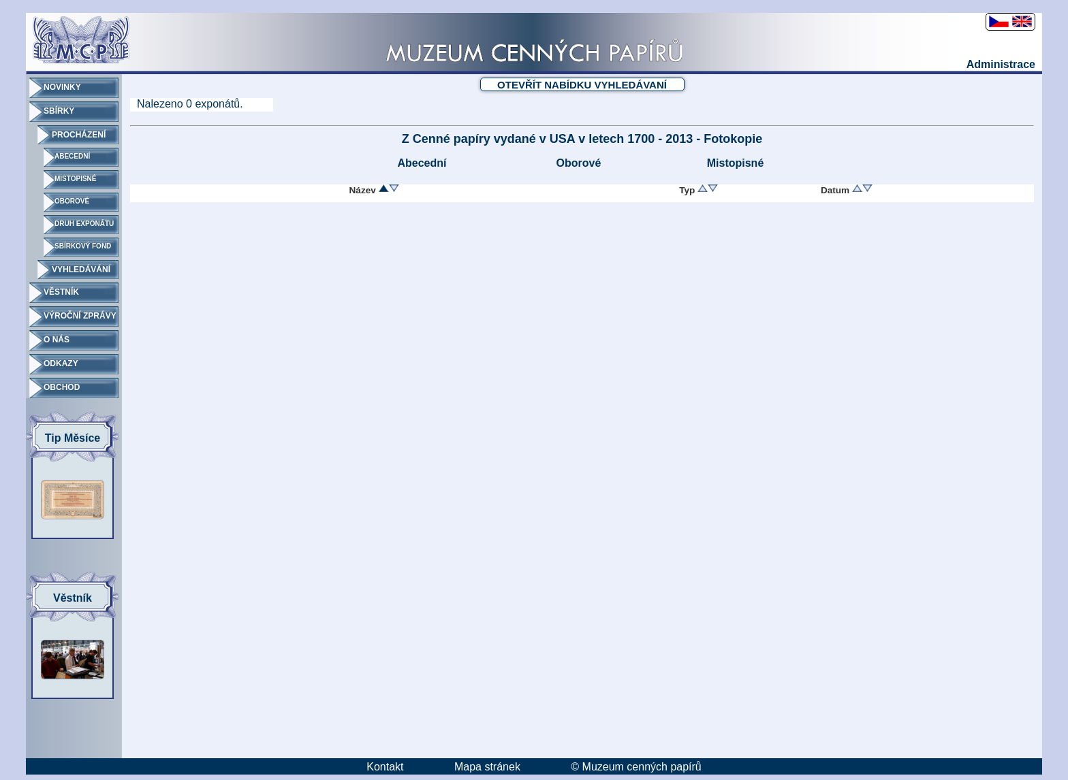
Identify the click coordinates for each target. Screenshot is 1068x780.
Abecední (421, 163)
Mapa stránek (487, 767)
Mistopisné (735, 163)
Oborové (578, 163)
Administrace (1001, 64)
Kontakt (384, 767)
